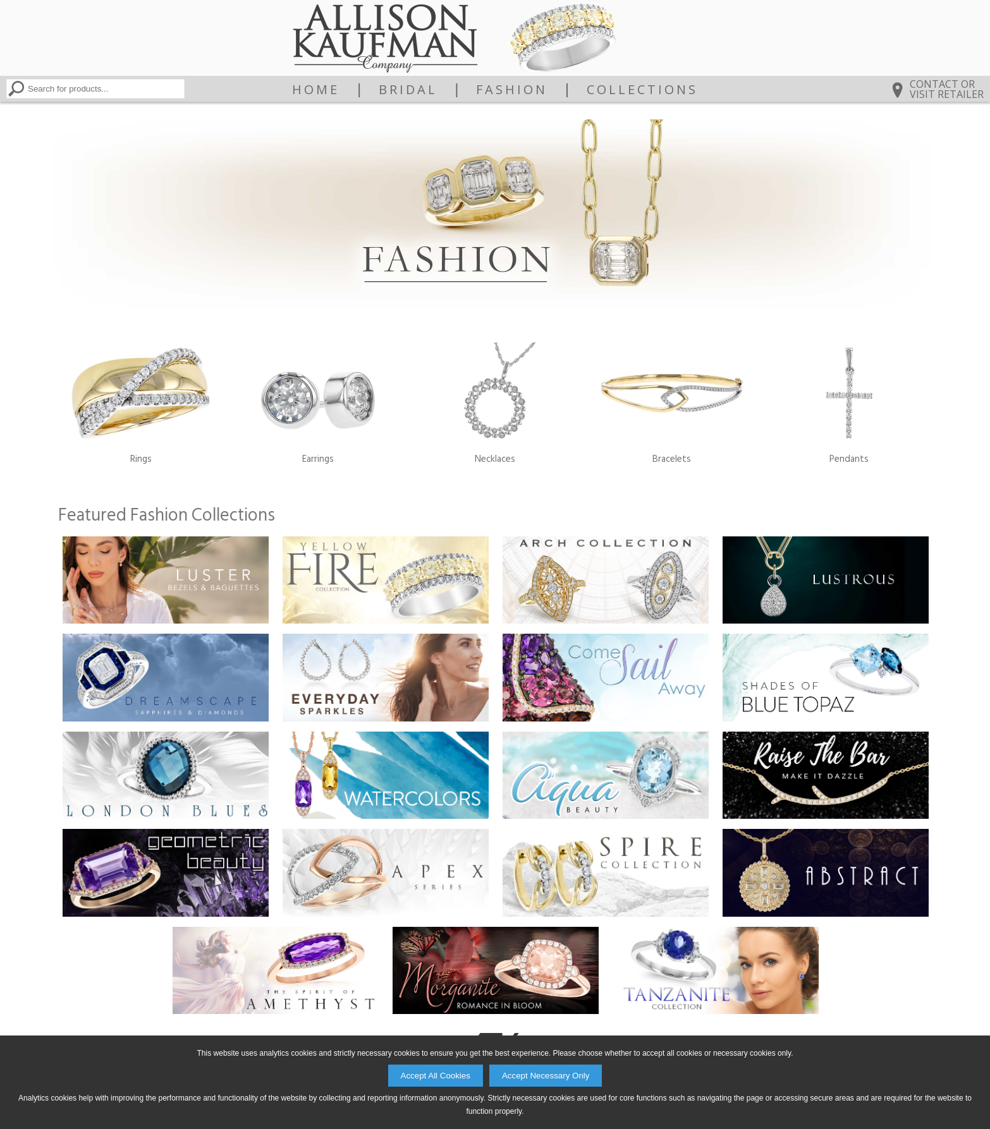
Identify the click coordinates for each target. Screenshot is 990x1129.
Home (315, 89)
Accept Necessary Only (546, 1075)
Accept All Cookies (435, 1075)
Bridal (408, 89)
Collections (642, 89)
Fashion (511, 89)
